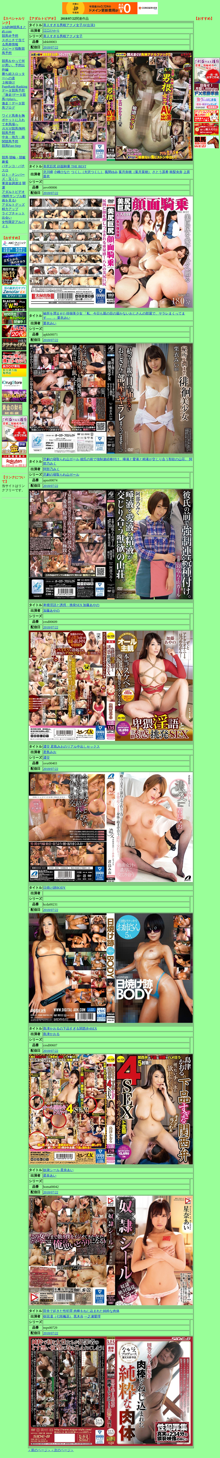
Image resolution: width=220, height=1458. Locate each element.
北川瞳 (48, 172)
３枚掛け (8, 82)
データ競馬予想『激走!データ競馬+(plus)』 (14, 95)
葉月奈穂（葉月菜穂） (135, 172)
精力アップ (10, 209)
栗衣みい (49, 323)
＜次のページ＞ (62, 1450)
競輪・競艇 (17, 157)
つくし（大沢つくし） (87, 172)
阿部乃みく (51, 469)
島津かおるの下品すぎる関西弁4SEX (70, 1028)
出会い (7, 217)
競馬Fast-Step (11, 145)
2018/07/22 (50, 47)
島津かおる (51, 1034)
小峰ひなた (62, 172)
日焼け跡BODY (54, 887)
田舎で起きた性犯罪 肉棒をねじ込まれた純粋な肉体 (81, 1311)
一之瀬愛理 (92, 1316)
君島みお (49, 752)
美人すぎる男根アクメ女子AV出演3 (69, 25)
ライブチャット (13, 213)
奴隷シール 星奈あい (58, 1170)
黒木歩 (78, 1316)
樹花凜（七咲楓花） (58, 1316)
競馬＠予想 (10, 35)
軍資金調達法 (12, 183)
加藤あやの (51, 610)
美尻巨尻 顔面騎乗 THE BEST (64, 166)
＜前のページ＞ (39, 1450)
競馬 (5, 157)
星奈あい (49, 1175)
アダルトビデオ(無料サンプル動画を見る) (14, 196)
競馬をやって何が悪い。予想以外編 (13, 65)
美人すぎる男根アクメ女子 (63, 36)
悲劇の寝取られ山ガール (61, 474)
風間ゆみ (111, 172)
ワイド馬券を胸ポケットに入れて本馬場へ (13, 120)
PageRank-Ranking (14, 86)
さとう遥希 (160, 172)
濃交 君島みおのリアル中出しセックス (71, 746)
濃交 (46, 757)
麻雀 (5, 161)
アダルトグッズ (13, 204)
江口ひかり (51, 30)
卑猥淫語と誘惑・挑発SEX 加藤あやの (71, 605)
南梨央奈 (176, 172)
